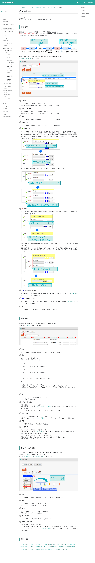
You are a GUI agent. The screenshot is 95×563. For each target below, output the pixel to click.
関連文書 (83, 16)
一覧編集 (83, 10)
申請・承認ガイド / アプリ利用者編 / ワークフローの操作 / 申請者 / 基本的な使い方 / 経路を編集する (48, 544)
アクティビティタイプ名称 (44, 406)
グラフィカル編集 (85, 13)
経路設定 (29, 325)
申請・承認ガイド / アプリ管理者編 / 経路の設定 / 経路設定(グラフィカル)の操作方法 (44, 549)
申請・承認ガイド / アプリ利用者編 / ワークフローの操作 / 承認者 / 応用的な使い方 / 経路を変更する (48, 546)
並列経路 (21, 58)
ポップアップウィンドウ (49, 7)
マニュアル (22, 7)
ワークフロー (30, 7)
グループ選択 (73, 293)
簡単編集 (83, 7)
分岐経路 (28, 58)
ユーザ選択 (71, 301)
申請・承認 (38, 7)
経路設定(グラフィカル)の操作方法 (33, 456)
